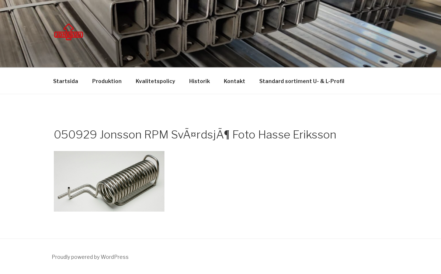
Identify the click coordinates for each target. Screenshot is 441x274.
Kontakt (234, 81)
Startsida (65, 81)
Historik (199, 81)
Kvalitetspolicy (155, 81)
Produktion (107, 81)
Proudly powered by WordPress (90, 257)
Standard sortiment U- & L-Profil (301, 81)
